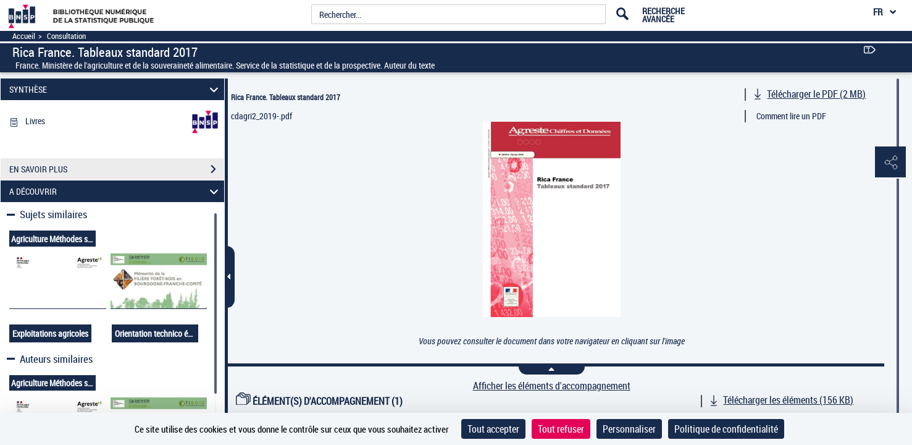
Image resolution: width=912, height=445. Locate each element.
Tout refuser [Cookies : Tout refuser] (561, 429)
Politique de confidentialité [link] (726, 429)
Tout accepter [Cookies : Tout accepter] (493, 429)
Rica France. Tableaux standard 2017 (285, 97)
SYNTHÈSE (115, 89)
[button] (890, 162)
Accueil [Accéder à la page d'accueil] (23, 36)
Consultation (66, 36)
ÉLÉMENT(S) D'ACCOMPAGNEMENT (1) (319, 401)
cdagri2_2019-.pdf (261, 116)
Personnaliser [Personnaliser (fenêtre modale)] (629, 429)
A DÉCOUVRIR (115, 191)
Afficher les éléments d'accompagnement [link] (551, 385)
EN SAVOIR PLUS (116, 169)
